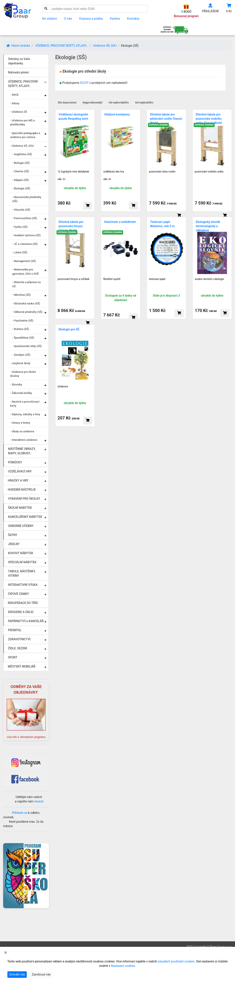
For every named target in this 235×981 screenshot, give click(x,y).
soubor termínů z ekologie (209, 279)
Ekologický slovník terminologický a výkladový (208, 226)
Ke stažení (49, 18)
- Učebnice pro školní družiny (23, 374)
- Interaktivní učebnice (23, 439)
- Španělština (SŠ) (23, 337)
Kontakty (133, 18)
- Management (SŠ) (24, 261)
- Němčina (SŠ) (21, 294)
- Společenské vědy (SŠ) (27, 346)
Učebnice (63, 386)
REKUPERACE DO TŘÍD (23, 603)
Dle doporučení (67, 102)
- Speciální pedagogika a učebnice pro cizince (25, 135)
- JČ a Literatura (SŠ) (25, 244)
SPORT (12, 657)
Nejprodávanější (92, 102)
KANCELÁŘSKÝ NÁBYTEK (25, 516)
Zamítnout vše (41, 974)
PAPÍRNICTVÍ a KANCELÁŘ (26, 621)
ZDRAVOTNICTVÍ (19, 639)
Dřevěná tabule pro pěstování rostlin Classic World (166, 119)
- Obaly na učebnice (22, 431)
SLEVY (84, 82)
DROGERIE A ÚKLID (21, 612)
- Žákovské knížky (21, 393)
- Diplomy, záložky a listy (25, 414)
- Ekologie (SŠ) (21, 188)
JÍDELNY (14, 544)
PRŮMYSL (14, 630)
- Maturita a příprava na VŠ (26, 284)
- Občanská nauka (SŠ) (26, 303)
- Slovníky (16, 384)
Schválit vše (17, 974)
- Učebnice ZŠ (18, 111)
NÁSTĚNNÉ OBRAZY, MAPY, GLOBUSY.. (22, 451)
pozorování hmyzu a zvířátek (73, 279)
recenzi (39, 801)
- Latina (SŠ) (19, 252)
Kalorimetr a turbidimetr (120, 222)
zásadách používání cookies (176, 961)
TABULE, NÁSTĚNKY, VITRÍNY (21, 573)
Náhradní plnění (18, 72)
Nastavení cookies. (123, 965)
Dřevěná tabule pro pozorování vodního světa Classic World (209, 119)
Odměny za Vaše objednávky (19, 61)
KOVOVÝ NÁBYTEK (20, 553)
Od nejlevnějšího (119, 102)
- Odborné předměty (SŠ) (27, 311)
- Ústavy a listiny (20, 422)
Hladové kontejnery (117, 114)
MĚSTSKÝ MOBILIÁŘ (21, 666)
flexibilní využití (111, 279)
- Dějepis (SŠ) (20, 180)
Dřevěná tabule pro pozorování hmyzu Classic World (71, 226)
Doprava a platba (91, 18)
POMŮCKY (15, 462)
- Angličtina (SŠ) (22, 154)
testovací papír (157, 279)
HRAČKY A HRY (18, 480)
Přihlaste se (19, 812)
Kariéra (115, 18)
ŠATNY (12, 535)
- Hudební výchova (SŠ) (26, 235)
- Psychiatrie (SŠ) (22, 320)
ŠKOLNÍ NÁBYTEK (20, 507)
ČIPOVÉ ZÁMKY (18, 594)
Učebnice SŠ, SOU (105, 45)
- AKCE (14, 94)
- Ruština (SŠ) (20, 329)
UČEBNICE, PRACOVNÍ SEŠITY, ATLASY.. (61, 45)
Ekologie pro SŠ (69, 329)
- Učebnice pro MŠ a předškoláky (22, 122)
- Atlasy (14, 103)
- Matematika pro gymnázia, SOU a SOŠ (25, 271)
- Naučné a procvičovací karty (24, 403)
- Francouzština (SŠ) (24, 218)
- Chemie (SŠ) (20, 171)
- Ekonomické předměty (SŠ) (26, 199)
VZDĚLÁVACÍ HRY (20, 471)
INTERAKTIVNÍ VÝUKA (23, 584)
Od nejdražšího (144, 102)
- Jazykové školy (20, 363)
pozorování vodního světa (209, 171)
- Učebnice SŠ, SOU (22, 145)
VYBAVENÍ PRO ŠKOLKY (24, 498)
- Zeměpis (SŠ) (21, 354)
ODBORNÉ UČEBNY (21, 526)
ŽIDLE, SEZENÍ (17, 648)
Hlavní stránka (18, 45)
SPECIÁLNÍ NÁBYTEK (22, 562)
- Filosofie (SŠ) (21, 209)
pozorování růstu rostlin (162, 171)
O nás (68, 18)
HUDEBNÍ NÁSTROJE (22, 489)
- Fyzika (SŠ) (20, 226)
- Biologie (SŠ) (21, 162)
